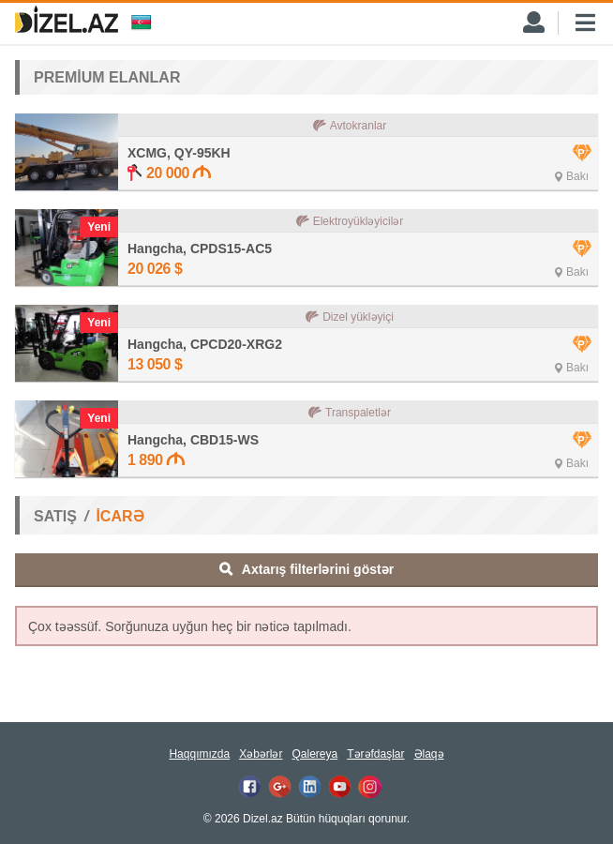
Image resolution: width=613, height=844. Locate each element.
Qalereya (314, 754)
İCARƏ (119, 516)
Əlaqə (429, 754)
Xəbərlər (260, 754)
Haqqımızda (199, 754)
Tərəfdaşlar (375, 754)
